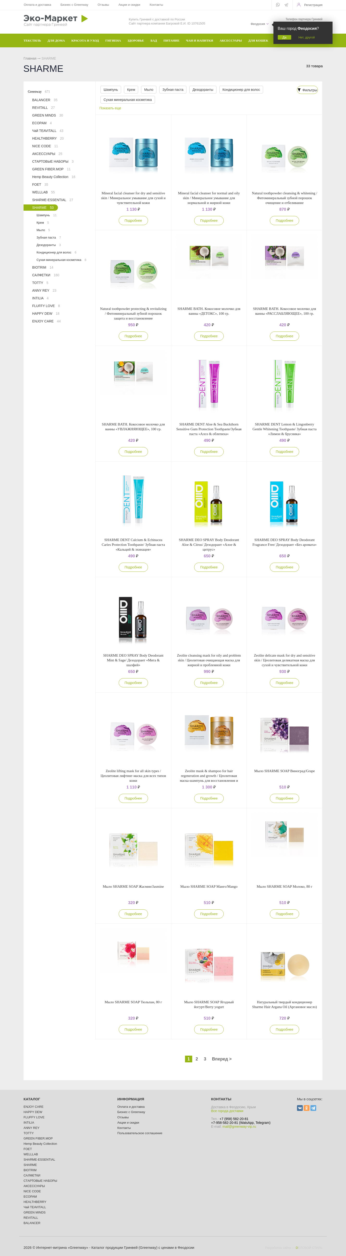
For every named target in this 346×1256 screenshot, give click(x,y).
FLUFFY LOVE (46, 306)
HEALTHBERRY (48, 138)
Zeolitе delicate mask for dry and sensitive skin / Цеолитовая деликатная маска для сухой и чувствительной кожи (284, 660)
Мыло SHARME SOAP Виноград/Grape (284, 771)
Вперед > (222, 1059)
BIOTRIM (42, 267)
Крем (130, 90)
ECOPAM (42, 123)
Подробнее (133, 220)
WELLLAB (43, 192)
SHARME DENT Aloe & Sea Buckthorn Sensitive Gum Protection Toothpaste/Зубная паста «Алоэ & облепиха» (208, 429)
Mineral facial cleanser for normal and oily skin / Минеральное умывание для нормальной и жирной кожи (209, 198)
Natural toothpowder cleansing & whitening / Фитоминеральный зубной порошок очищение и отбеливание (284, 198)
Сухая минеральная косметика (127, 100)
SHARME (43, 207)
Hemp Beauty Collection (53, 177)
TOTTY (40, 283)
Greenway (39, 91)
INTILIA (40, 298)
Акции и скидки (129, 4)
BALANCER (44, 100)
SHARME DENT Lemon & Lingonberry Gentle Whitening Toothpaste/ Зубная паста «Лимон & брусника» (284, 429)
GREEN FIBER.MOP (51, 169)
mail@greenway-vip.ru (239, 1126)
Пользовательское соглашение (139, 1133)
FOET (40, 184)
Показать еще (111, 108)
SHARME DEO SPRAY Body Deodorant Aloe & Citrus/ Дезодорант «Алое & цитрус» (209, 544)
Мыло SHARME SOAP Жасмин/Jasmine (133, 886)
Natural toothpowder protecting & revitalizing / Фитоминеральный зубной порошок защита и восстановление (133, 313)
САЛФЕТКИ (45, 275)
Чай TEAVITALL (47, 131)
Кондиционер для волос (238, 90)
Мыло (147, 90)
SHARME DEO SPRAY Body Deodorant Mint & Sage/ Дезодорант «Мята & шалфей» (133, 660)
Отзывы (103, 4)
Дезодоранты (200, 90)
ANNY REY (44, 290)
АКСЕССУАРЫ (47, 154)
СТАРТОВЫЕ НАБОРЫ (53, 161)
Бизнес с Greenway (74, 4)
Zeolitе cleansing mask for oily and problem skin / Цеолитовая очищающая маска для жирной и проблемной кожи (209, 660)
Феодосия (258, 24)
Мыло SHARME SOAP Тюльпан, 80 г (133, 1002)
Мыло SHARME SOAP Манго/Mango (209, 886)
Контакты (156, 4)
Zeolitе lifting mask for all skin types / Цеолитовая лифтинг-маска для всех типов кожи (133, 775)
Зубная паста (171, 90)
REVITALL (43, 108)
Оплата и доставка (37, 4)
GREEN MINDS (47, 115)
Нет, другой (306, 37)
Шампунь (110, 90)
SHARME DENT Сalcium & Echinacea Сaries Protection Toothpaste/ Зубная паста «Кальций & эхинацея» (133, 544)
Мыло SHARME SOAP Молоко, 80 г (284, 886)
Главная (30, 58)
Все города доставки (227, 1111)
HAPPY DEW (45, 313)
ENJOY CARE (46, 321)
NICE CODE (45, 146)
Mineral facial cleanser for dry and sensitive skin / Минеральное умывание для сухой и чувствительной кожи (133, 198)
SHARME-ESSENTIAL (52, 200)
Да (284, 37)
